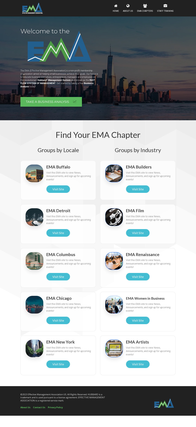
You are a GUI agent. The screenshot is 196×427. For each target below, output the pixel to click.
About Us (25, 407)
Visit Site (58, 189)
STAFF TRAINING (165, 8)
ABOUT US (128, 8)
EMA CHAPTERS (145, 8)
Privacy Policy (55, 407)
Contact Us (39, 407)
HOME (116, 8)
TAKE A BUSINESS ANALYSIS (51, 102)
